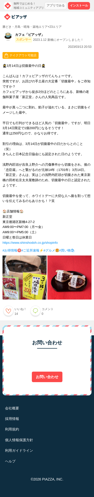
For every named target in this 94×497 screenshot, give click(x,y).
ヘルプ (10, 461)
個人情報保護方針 (19, 440)
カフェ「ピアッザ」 (29, 35)
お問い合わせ (47, 377)
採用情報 (12, 419)
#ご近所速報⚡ (32, 250)
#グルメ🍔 (51, 250)
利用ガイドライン (19, 450)
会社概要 (12, 408)
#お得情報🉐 (12, 250)
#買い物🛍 (67, 250)
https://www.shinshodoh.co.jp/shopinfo (30, 242)
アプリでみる (56, 5)
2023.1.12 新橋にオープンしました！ (58, 40)
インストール (79, 5)
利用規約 (12, 429)
